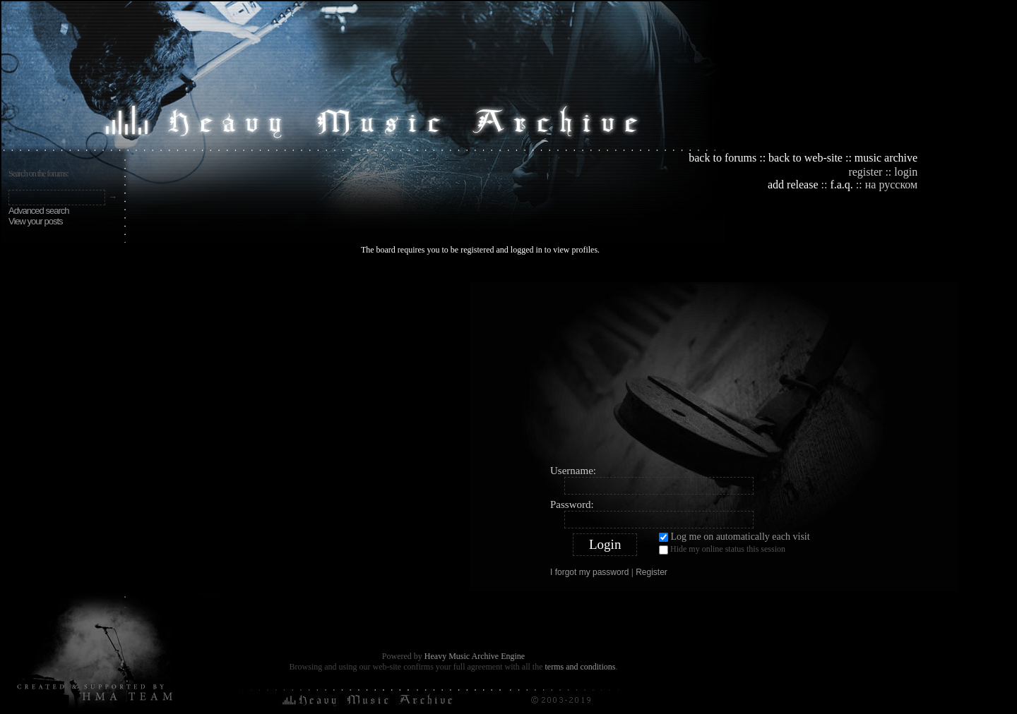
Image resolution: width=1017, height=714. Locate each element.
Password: (572, 504)
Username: (573, 470)
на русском (891, 184)
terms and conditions (580, 667)
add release (793, 184)
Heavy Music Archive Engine (474, 656)
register (865, 172)
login (905, 172)
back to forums (722, 158)
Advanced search (38, 210)
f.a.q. (841, 184)
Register (651, 572)
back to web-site (805, 158)
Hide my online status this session (722, 549)
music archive (886, 158)
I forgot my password (589, 572)
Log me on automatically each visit (734, 536)
